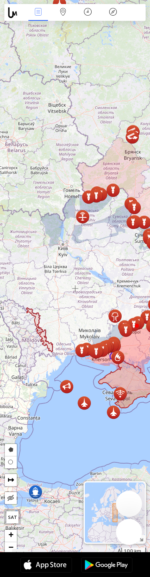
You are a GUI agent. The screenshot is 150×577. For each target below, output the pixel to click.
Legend (113, 13)
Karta (63, 13)
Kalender (88, 13)
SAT (12, 517)
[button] (137, 326)
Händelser (38, 13)
